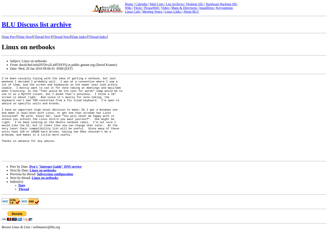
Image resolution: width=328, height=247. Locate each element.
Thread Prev (42, 37)
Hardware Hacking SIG (221, 4)
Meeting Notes (152, 11)
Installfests (207, 8)
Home (129, 4)
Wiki (128, 8)
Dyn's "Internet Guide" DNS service (55, 183)
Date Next (25, 37)
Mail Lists (157, 4)
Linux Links (173, 11)
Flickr (138, 8)
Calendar (141, 4)
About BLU (191, 11)
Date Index (79, 37)
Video (165, 8)
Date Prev (9, 37)
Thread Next (61, 37)
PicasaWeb (152, 8)
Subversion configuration (55, 190)
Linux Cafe (133, 11)
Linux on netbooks (43, 186)
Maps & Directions (184, 8)
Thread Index (98, 37)
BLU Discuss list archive (36, 24)
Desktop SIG (195, 4)
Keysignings (224, 8)
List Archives (175, 4)
